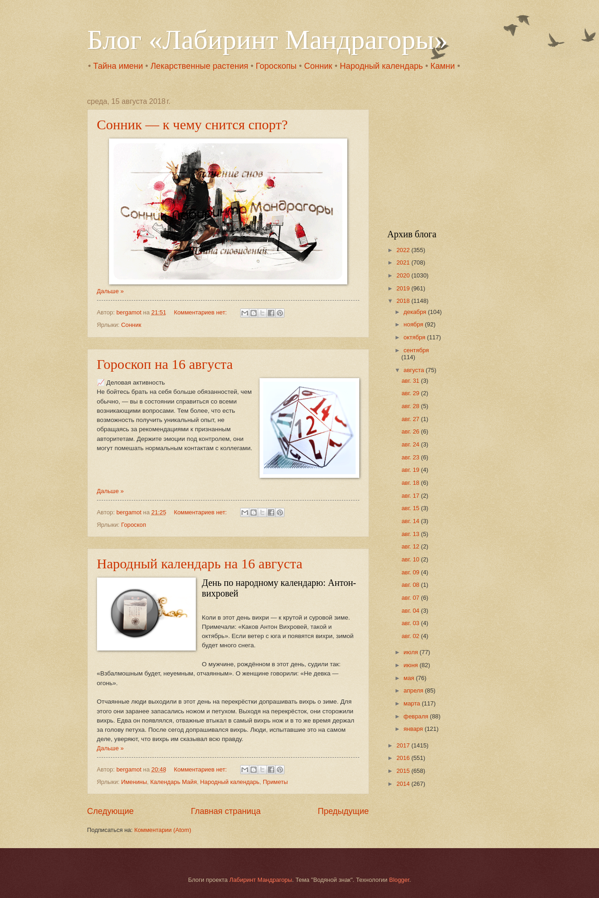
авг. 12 (411, 546)
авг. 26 (411, 431)
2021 (403, 262)
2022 (403, 250)
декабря (416, 311)
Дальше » (110, 291)
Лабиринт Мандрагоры (260, 879)
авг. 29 (411, 393)
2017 (403, 745)
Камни (442, 66)
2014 (403, 783)
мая (410, 678)
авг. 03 (411, 623)
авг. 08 (411, 584)
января (414, 728)
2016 (403, 757)
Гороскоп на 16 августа (165, 364)
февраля (417, 716)
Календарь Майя (173, 781)
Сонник (318, 66)
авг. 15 (411, 508)
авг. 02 (411, 636)
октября (415, 337)
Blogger (399, 879)
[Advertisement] (445, 155)
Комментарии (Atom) (162, 829)
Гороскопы (276, 66)
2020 (403, 275)
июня (412, 665)
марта (413, 703)
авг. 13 (411, 533)
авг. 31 (411, 380)
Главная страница (225, 811)
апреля (414, 690)
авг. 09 (411, 572)
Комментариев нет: (201, 312)
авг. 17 (411, 495)
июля (412, 652)
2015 (403, 770)
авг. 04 (411, 610)
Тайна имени (118, 66)
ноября (414, 324)
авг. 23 (411, 457)
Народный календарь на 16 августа (200, 563)
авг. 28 (411, 406)
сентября (416, 350)
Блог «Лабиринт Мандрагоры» (267, 39)
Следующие (110, 811)
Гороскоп (133, 524)
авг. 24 (411, 444)
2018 (403, 300)
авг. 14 (411, 521)
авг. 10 (411, 559)
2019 (403, 288)
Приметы (275, 781)
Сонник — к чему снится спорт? (192, 124)
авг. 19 (411, 469)
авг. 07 (411, 597)
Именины (134, 781)
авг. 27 (411, 419)
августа (415, 370)
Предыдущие (343, 811)
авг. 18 (411, 482)
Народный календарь (381, 66)
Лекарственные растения (199, 66)
